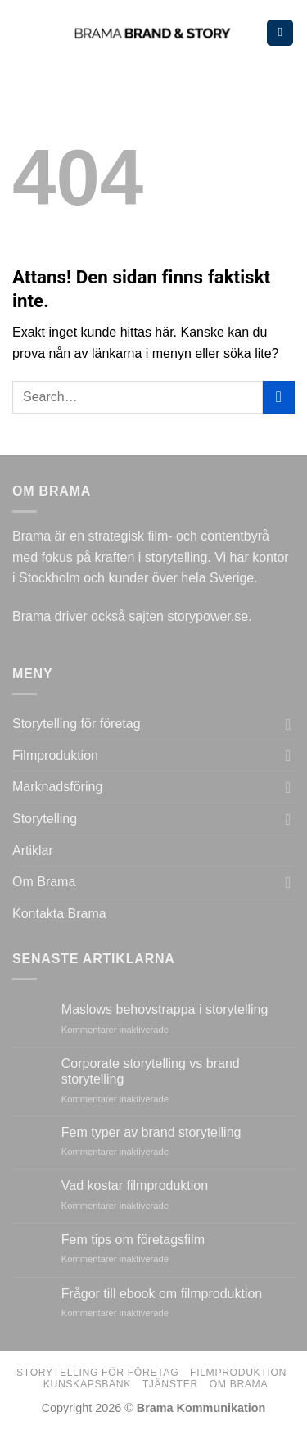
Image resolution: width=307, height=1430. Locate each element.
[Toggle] (288, 724)
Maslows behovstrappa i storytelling (165, 1009)
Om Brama (43, 882)
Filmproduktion (55, 756)
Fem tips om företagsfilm (133, 1240)
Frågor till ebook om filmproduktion (161, 1294)
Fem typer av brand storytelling (151, 1132)
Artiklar (32, 851)
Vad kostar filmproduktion (134, 1185)
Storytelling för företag (76, 724)
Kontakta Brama (59, 914)
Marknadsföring (57, 787)
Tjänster (170, 1384)
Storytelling (44, 819)
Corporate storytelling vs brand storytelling (150, 1071)
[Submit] (279, 397)
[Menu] (280, 33)
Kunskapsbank (87, 1384)
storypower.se (207, 616)
